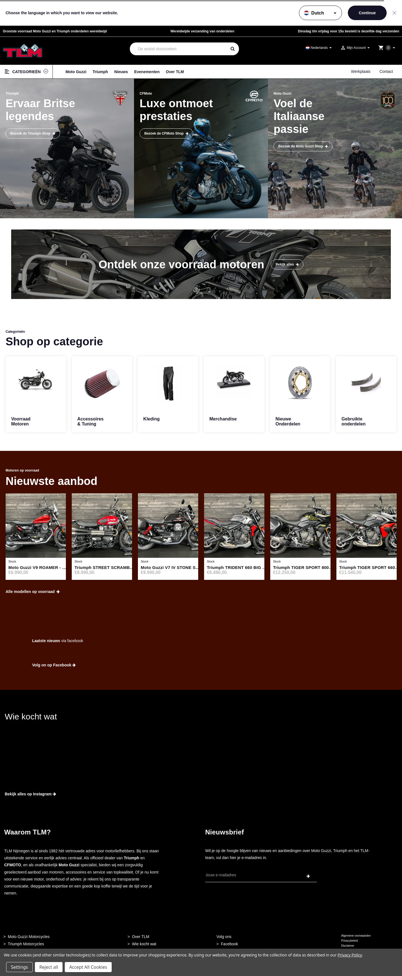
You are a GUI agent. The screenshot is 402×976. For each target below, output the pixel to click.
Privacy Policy (350, 955)
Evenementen (147, 72)
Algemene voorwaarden (356, 935)
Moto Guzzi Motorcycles (28, 936)
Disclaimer (347, 945)
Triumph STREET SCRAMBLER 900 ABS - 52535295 (127, 567)
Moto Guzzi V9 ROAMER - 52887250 (44, 567)
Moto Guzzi (76, 72)
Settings (19, 967)
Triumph (100, 72)
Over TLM (175, 72)
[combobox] (178, 49)
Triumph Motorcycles (26, 944)
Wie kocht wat (144, 944)
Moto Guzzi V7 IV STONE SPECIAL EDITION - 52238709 (197, 567)
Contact (386, 71)
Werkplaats (360, 71)
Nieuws (121, 72)
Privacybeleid (349, 940)
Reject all (48, 967)
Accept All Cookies (88, 967)
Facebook (229, 944)
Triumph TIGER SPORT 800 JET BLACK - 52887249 (325, 567)
